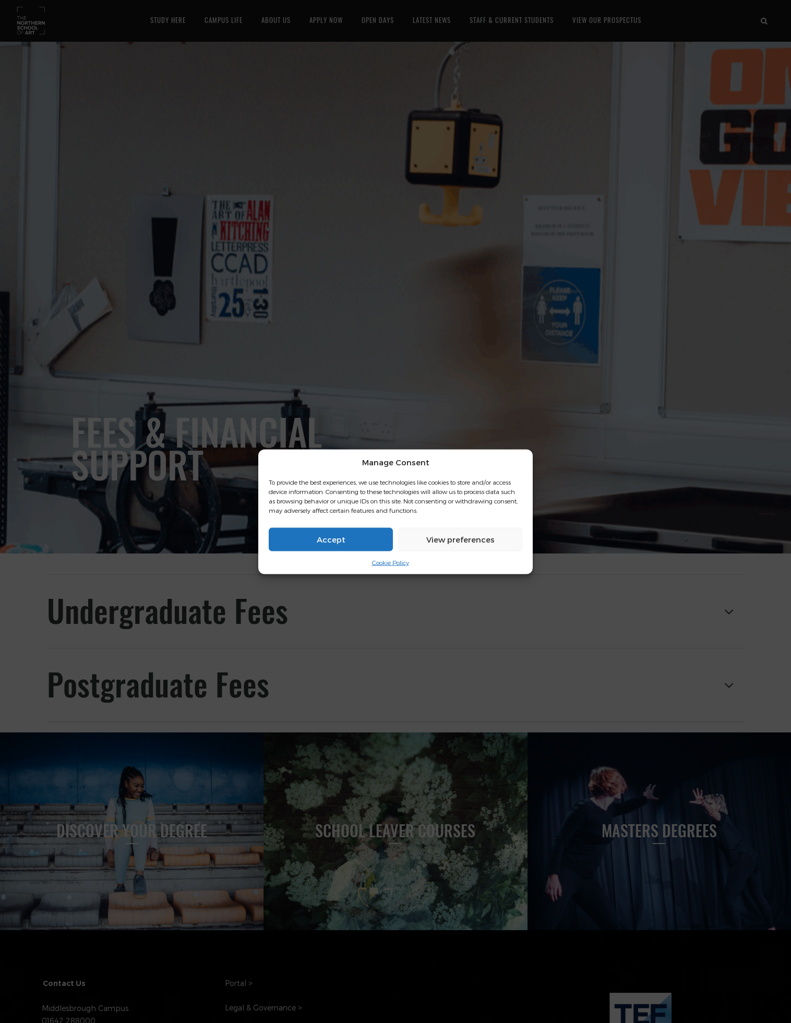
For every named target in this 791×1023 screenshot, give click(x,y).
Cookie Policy (390, 562)
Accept (331, 539)
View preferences (460, 539)
